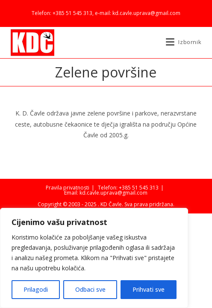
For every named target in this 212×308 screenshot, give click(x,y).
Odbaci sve (90, 289)
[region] (94, 258)
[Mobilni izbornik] (183, 42)
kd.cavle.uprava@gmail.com (146, 13)
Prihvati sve (148, 289)
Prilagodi (36, 289)
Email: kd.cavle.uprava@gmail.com (105, 192)
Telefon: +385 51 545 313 (128, 187)
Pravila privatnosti (67, 187)
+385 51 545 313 (72, 13)
